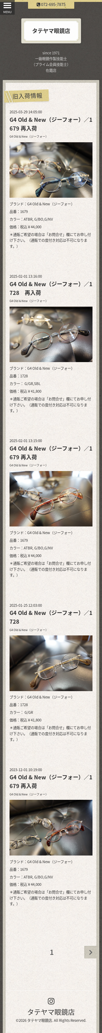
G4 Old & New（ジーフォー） (29, 136)
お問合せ (55, 234)
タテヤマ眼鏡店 (51, 1012)
